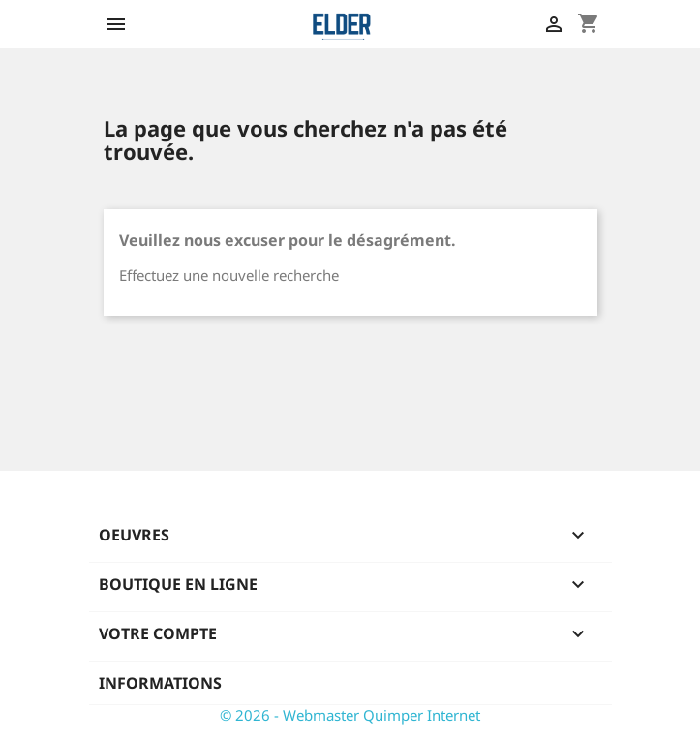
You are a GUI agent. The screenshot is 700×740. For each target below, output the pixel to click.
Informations (160, 683)
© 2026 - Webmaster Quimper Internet (350, 715)
